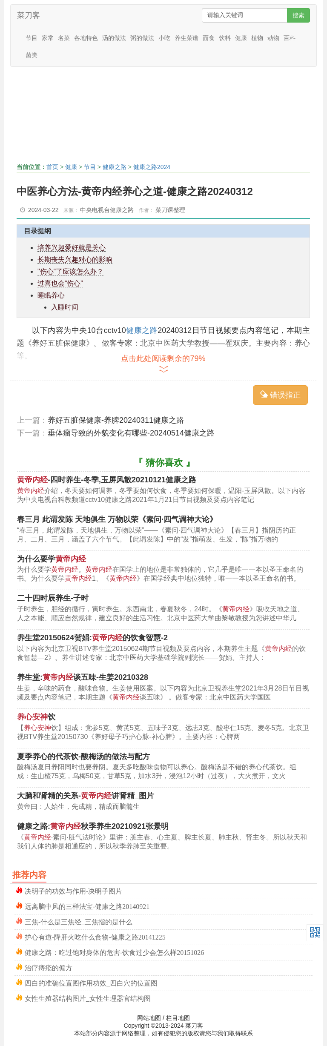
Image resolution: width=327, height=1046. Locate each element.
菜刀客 (28, 15)
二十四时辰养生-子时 (53, 598)
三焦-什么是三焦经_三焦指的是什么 (78, 921)
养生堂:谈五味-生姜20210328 (82, 677)
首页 (52, 166)
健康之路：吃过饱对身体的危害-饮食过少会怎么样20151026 (114, 952)
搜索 (298, 15)
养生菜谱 (186, 37)
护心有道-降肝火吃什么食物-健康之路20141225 (95, 936)
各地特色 (86, 37)
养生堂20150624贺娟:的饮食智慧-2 (92, 637)
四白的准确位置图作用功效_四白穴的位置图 (91, 982)
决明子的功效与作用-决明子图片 (73, 890)
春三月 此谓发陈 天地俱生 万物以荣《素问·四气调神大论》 (117, 519)
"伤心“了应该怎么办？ (70, 271)
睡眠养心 (51, 295)
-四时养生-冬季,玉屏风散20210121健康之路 (106, 480)
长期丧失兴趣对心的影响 (74, 259)
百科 (289, 37)
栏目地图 (178, 1017)
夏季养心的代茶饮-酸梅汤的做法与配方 (83, 756)
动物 (273, 37)
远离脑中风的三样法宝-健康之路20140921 (87, 906)
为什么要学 (51, 559)
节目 (31, 37)
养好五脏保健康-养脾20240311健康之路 (116, 420)
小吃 (164, 37)
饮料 (225, 37)
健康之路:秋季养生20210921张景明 (93, 826)
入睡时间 (64, 307)
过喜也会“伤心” (60, 283)
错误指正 (280, 394)
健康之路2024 (151, 166)
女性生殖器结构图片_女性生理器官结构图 (88, 998)
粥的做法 (142, 37)
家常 (48, 37)
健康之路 (114, 166)
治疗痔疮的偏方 (48, 967)
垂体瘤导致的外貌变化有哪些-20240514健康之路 (131, 433)
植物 (257, 37)
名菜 (64, 37)
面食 (209, 37)
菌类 (31, 55)
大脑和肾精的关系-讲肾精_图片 (85, 795)
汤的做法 (114, 37)
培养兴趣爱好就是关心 (71, 247)
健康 (241, 37)
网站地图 (149, 1017)
